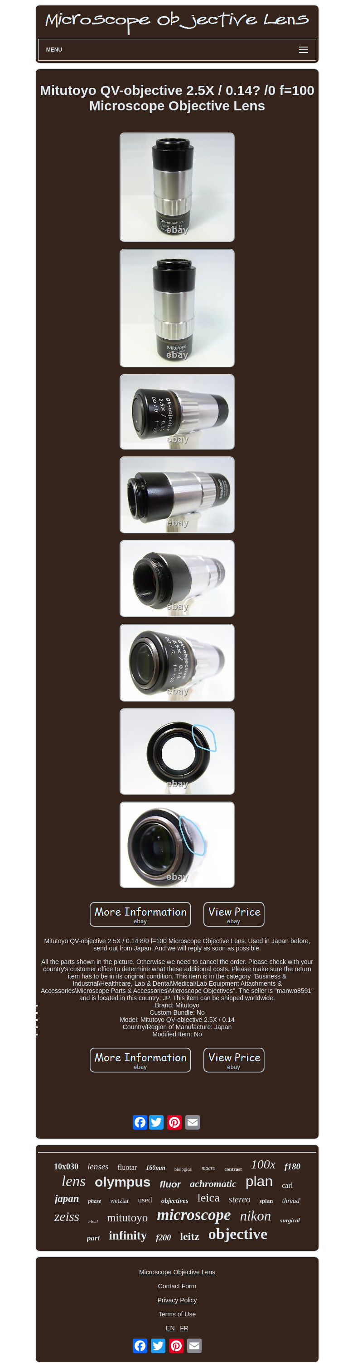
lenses (97, 1166)
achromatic (213, 1183)
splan (266, 1200)
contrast (233, 1169)
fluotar (127, 1167)
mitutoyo (127, 1217)
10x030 (66, 1166)
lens (74, 1181)
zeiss (66, 1216)
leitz (189, 1236)
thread (291, 1200)
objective (237, 1233)
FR (184, 1328)
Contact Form (177, 1286)
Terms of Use (177, 1314)
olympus (122, 1181)
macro (208, 1168)
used (145, 1200)
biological (183, 1169)
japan (67, 1198)
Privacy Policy (177, 1300)
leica (209, 1197)
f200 (163, 1237)
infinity (128, 1235)
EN (170, 1328)
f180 (292, 1166)
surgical (290, 1220)
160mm (155, 1167)
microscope (194, 1215)
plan (259, 1181)
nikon (255, 1216)
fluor (170, 1184)
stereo (240, 1199)
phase (95, 1201)
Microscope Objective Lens (177, 1272)
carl (287, 1185)
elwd (93, 1221)
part (93, 1238)
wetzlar (119, 1200)
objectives (174, 1200)
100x (263, 1164)
